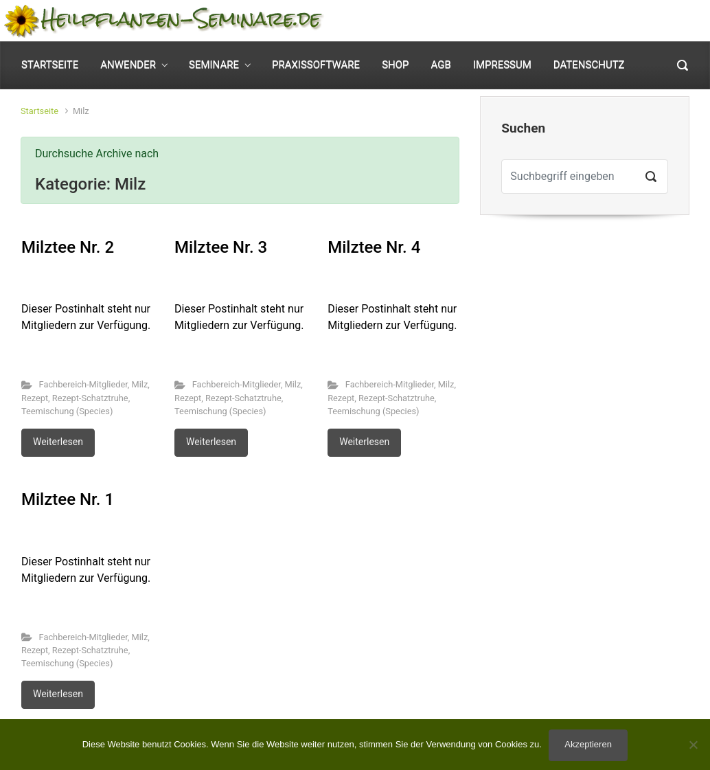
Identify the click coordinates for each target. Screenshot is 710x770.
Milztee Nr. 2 (67, 247)
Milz (139, 384)
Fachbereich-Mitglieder (83, 384)
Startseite (39, 111)
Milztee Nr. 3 (220, 247)
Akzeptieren (588, 744)
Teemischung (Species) (67, 411)
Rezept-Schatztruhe (90, 398)
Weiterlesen (58, 441)
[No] (693, 744)
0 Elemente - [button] (640, 21)
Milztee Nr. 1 (67, 499)
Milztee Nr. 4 (374, 247)
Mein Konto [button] (531, 21)
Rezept (34, 398)
